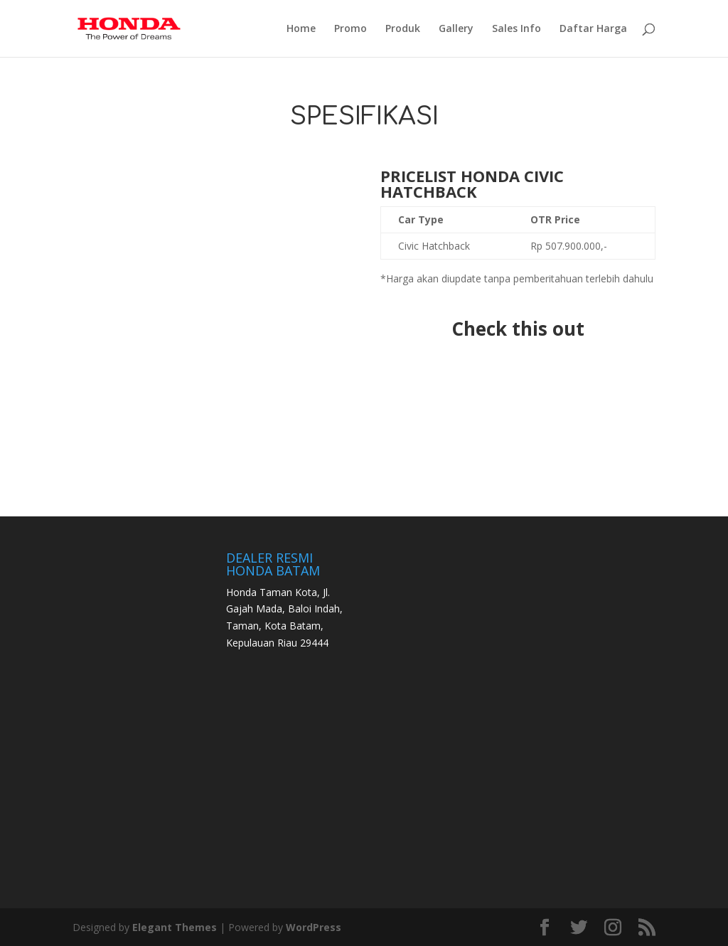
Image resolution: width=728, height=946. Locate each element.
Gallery (456, 29)
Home (301, 29)
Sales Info (516, 29)
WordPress (313, 927)
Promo (350, 29)
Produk (402, 29)
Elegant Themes (174, 927)
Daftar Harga (593, 29)
